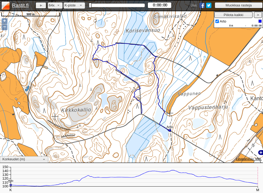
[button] (239, 5)
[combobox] (55, 5)
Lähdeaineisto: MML (249, 159)
